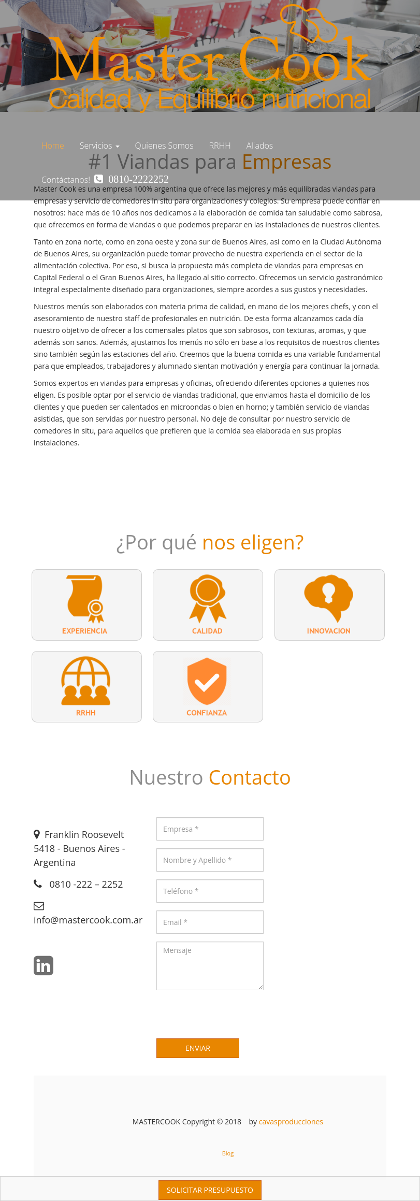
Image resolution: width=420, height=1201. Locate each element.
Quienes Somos (164, 145)
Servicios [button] (100, 145)
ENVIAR (197, 1048)
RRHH (220, 145)
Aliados (260, 145)
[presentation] (235, 1018)
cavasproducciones (291, 1121)
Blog (228, 1153)
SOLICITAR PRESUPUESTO (210, 1190)
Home (52, 145)
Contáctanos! (105, 179)
